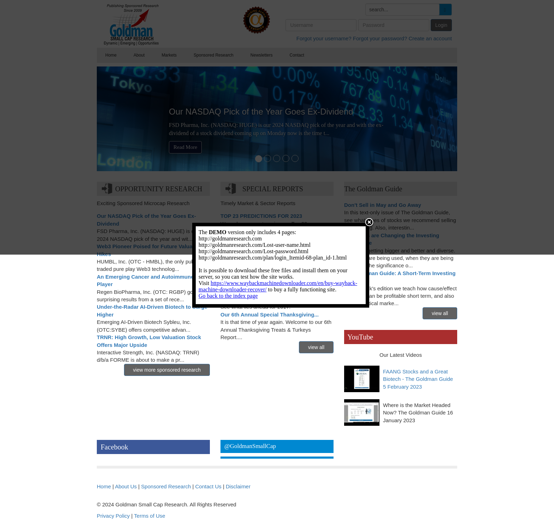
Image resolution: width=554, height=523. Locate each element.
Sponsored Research (166, 486)
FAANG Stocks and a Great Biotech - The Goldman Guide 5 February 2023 (418, 379)
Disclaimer (238, 486)
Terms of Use (149, 516)
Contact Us (208, 486)
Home (104, 486)
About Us (126, 486)
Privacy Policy (113, 516)
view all (316, 347)
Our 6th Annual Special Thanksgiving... (269, 315)
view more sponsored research (167, 370)
